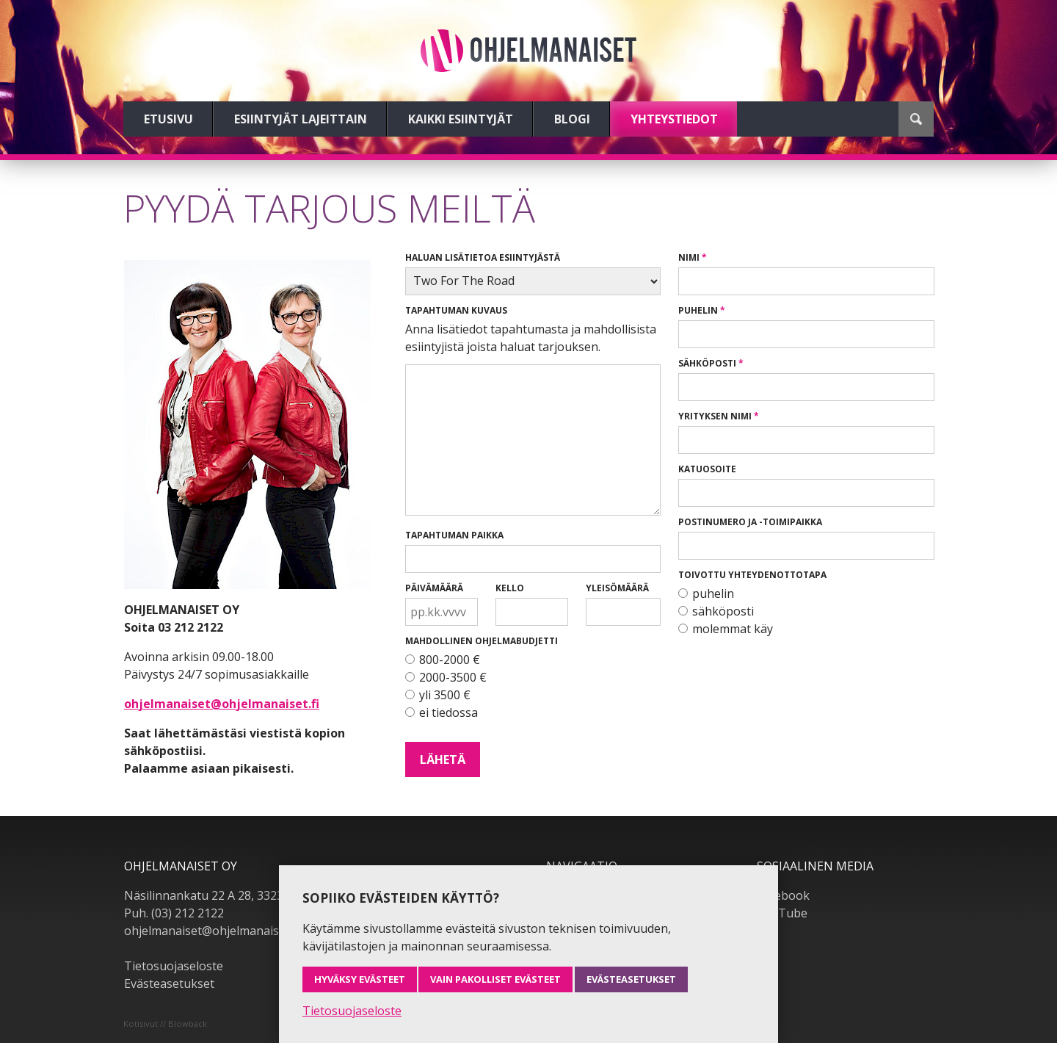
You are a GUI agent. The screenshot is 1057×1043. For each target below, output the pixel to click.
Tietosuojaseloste (173, 966)
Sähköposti (707, 363)
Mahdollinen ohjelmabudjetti (481, 641)
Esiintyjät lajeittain (300, 119)
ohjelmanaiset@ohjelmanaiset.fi (221, 704)
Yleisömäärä (617, 588)
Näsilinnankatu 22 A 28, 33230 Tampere (234, 895)
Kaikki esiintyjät (460, 119)
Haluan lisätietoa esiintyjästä (482, 257)
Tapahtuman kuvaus (456, 310)
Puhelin (698, 310)
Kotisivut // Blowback (165, 1023)
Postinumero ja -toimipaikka (750, 522)
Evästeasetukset (169, 983)
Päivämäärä (434, 588)
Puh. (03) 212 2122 (174, 913)
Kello (509, 588)
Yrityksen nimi (715, 416)
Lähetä (442, 759)
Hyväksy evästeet (359, 979)
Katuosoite (707, 469)
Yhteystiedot (674, 119)
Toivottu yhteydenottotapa (752, 575)
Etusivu (168, 119)
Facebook (783, 895)
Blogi (572, 119)
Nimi (689, 257)
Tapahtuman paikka (454, 535)
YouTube (782, 913)
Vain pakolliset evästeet (495, 979)
